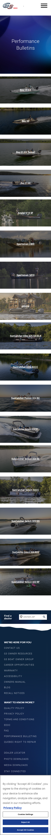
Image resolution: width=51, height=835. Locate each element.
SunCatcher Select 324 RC (25, 429)
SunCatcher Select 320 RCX (25, 552)
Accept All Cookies (25, 830)
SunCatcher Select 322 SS (25, 521)
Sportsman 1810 (26, 275)
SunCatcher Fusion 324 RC (25, 398)
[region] (25, 805)
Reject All (25, 822)
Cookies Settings (25, 814)
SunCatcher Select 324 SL (25, 458)
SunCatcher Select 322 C (25, 490)
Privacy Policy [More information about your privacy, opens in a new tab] (12, 808)
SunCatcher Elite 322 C (25, 367)
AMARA (25, 306)
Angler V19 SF (25, 212)
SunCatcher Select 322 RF (25, 582)
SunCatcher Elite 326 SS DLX (25, 335)
